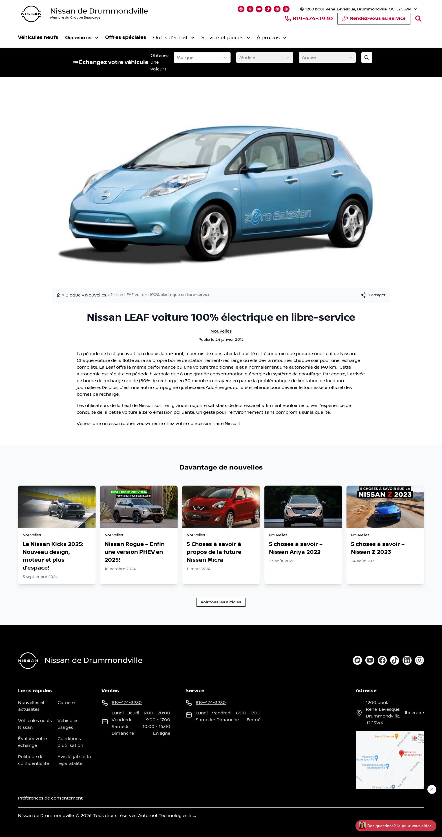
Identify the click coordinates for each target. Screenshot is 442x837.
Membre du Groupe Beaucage (75, 17)
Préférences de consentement (50, 798)
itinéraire (414, 712)
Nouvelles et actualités (31, 706)
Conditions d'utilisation (70, 742)
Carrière (66, 702)
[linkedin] (407, 660)
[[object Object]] (373, 295)
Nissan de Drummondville (99, 11)
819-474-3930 (309, 18)
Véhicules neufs (38, 37)
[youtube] (369, 660)
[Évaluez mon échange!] (366, 57)
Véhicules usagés (68, 724)
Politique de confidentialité (33, 760)
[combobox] (177, 57)
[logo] (31, 14)
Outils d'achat (174, 38)
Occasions (81, 38)
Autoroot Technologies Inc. (167, 815)
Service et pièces (225, 38)
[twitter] (357, 660)
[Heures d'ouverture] (357, 9)
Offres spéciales (125, 37)
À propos (271, 38)
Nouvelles (95, 295)
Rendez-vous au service (374, 20)
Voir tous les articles (221, 602)
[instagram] (419, 660)
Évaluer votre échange (32, 742)
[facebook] (382, 660)
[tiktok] (394, 660)
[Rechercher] (418, 18)
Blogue (73, 295)
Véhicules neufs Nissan (35, 724)
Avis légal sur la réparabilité (74, 760)
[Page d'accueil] (28, 660)
